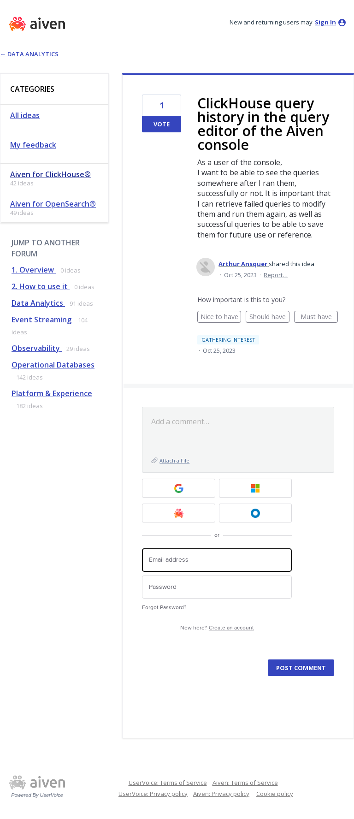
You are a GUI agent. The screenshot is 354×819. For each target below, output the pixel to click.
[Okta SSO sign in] (255, 513)
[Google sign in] (178, 488)
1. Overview (34, 270)
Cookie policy (274, 793)
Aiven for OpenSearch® (53, 204)
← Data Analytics (29, 54)
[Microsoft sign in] (255, 488)
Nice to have (221, 317)
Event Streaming (42, 320)
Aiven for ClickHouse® (50, 174)
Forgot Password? (164, 607)
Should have (269, 317)
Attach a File (174, 460)
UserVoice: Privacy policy (153, 793)
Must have (319, 317)
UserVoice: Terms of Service (168, 782)
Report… (276, 275)
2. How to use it (41, 286)
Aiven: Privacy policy (221, 793)
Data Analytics (38, 303)
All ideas (25, 115)
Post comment (301, 668)
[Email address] (217, 560)
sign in (325, 22)
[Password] (217, 587)
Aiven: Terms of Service (245, 782)
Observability (37, 348)
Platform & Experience (52, 393)
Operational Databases (53, 365)
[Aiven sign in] (178, 513)
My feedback (33, 145)
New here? (217, 627)
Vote (161, 124)
